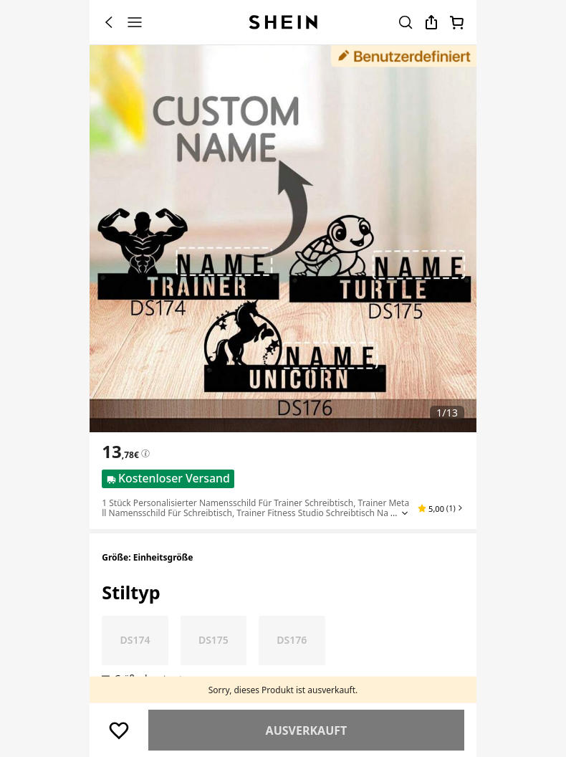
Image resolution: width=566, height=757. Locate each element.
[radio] (135, 640)
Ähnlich (305, 730)
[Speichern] (119, 730)
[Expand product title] (405, 513)
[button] (441, 508)
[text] (120, 451)
